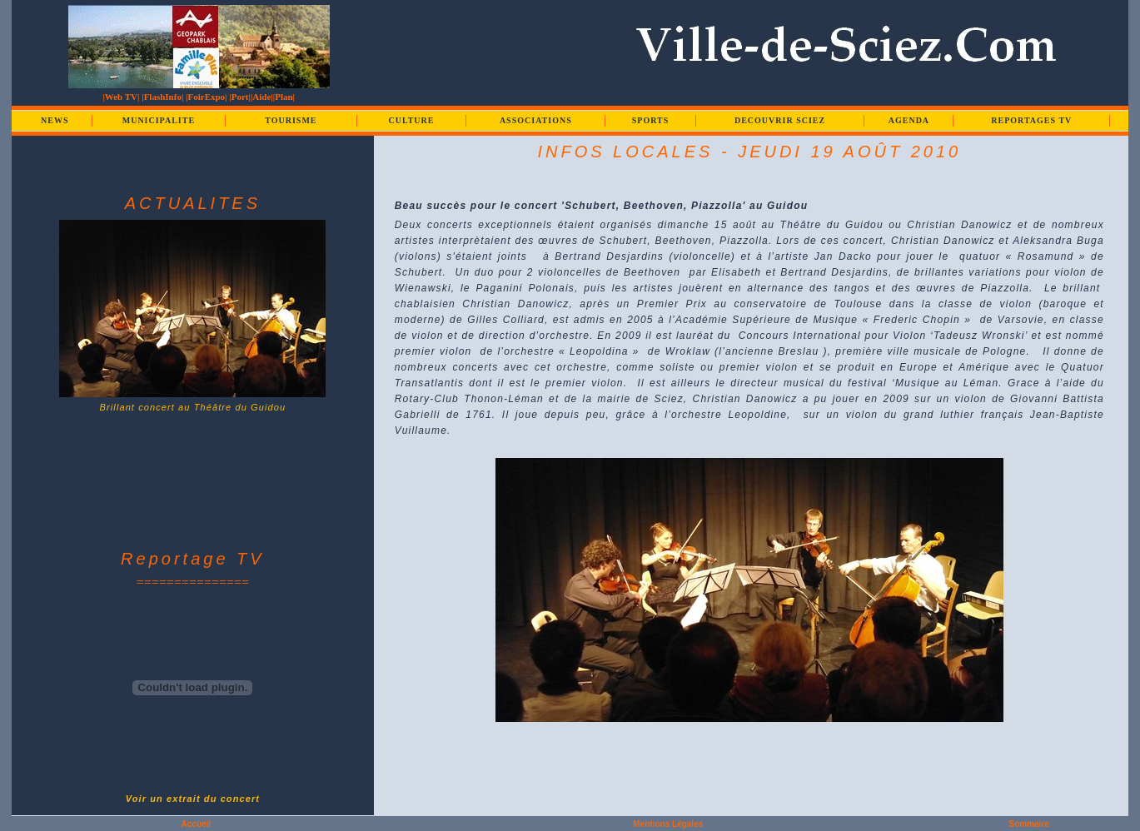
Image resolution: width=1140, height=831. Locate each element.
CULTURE (411, 120)
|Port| (240, 97)
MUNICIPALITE (158, 120)
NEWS (54, 120)
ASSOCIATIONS (536, 120)
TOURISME (290, 120)
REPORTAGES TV (1031, 120)
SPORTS (651, 120)
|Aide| (262, 97)
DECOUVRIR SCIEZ (779, 120)
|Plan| (284, 97)
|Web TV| (120, 97)
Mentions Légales (668, 824)
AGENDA (909, 120)
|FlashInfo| (162, 97)
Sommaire (1029, 824)
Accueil (197, 824)
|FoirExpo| (206, 97)
